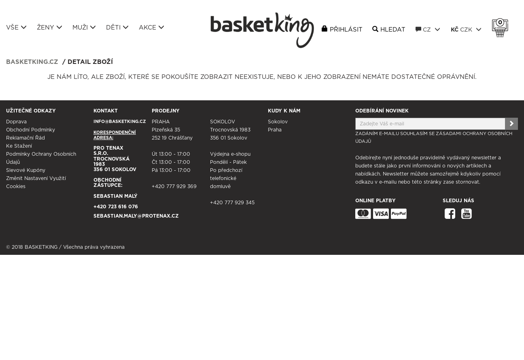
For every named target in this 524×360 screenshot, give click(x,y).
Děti (117, 27)
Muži (84, 27)
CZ (428, 29)
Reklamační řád (25, 138)
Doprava (16, 121)
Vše (16, 27)
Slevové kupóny (25, 170)
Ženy (49, 27)
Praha (275, 129)
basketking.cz (32, 62)
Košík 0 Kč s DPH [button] (502, 23)
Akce (151, 27)
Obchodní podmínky (30, 129)
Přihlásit (346, 30)
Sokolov (278, 121)
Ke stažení (19, 146)
